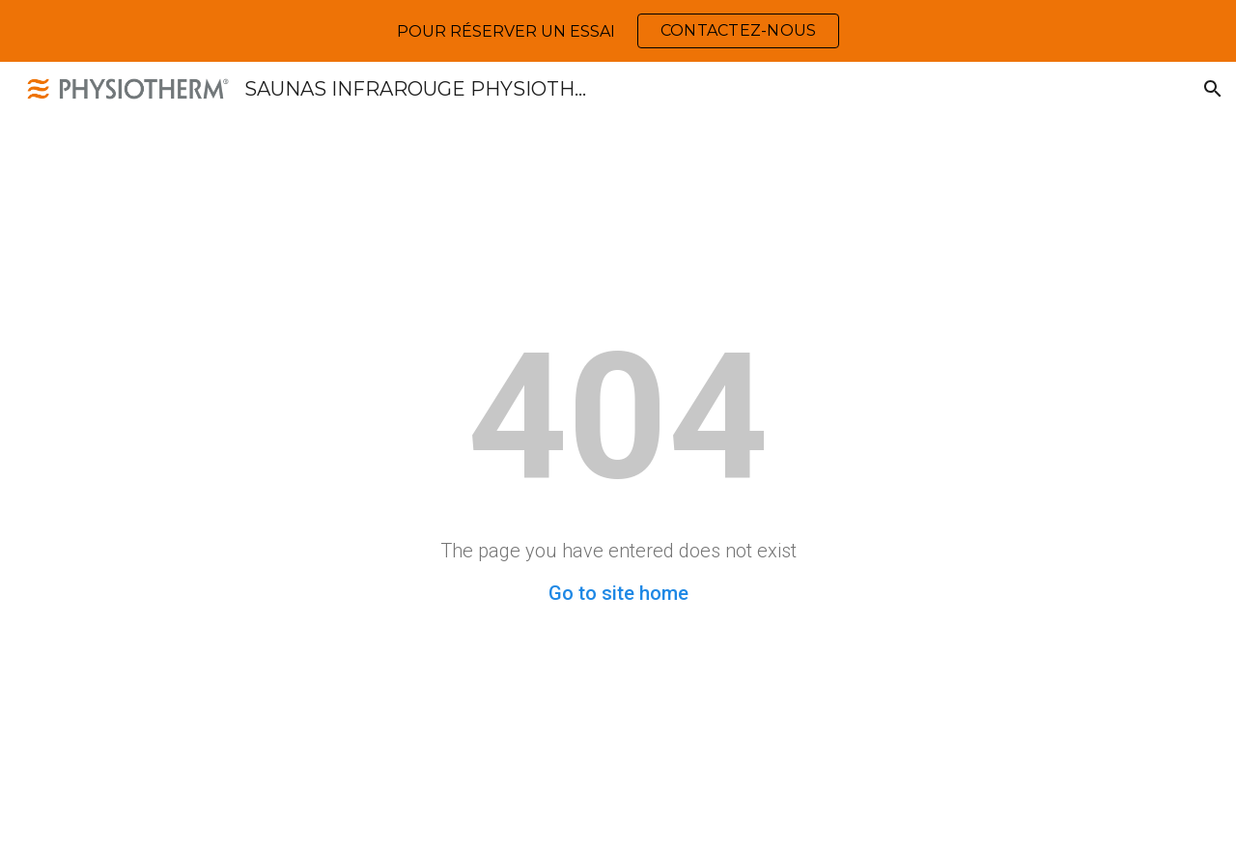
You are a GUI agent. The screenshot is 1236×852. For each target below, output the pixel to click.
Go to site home (618, 593)
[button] (1213, 89)
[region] (618, 31)
